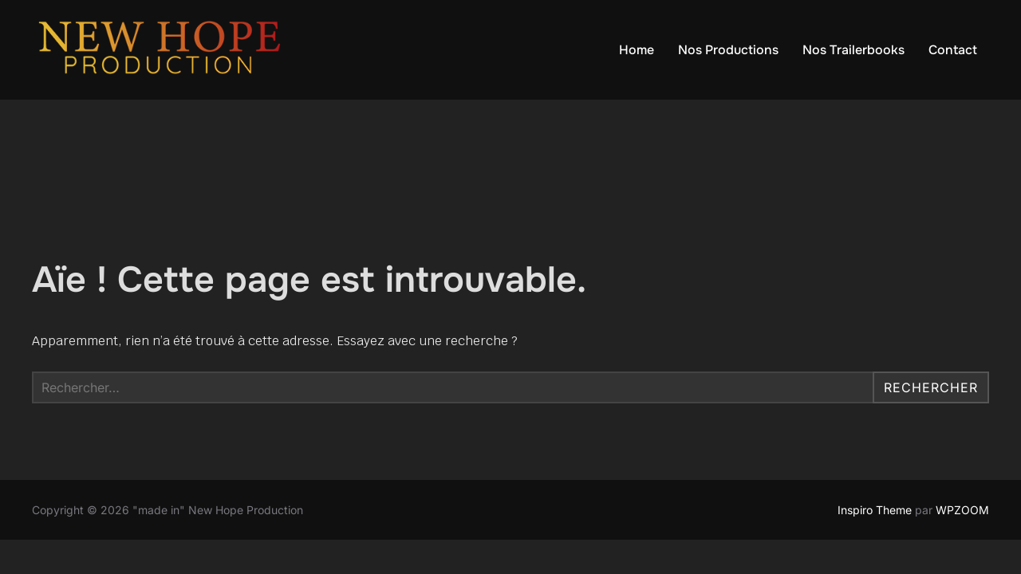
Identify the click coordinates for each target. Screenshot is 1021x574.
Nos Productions (728, 49)
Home (636, 49)
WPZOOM (962, 510)
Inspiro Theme (875, 510)
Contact (952, 49)
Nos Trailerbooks (853, 49)
